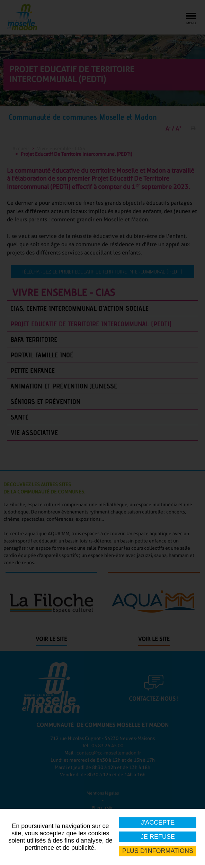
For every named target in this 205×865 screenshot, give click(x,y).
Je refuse (158, 836)
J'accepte (158, 822)
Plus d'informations (157, 850)
